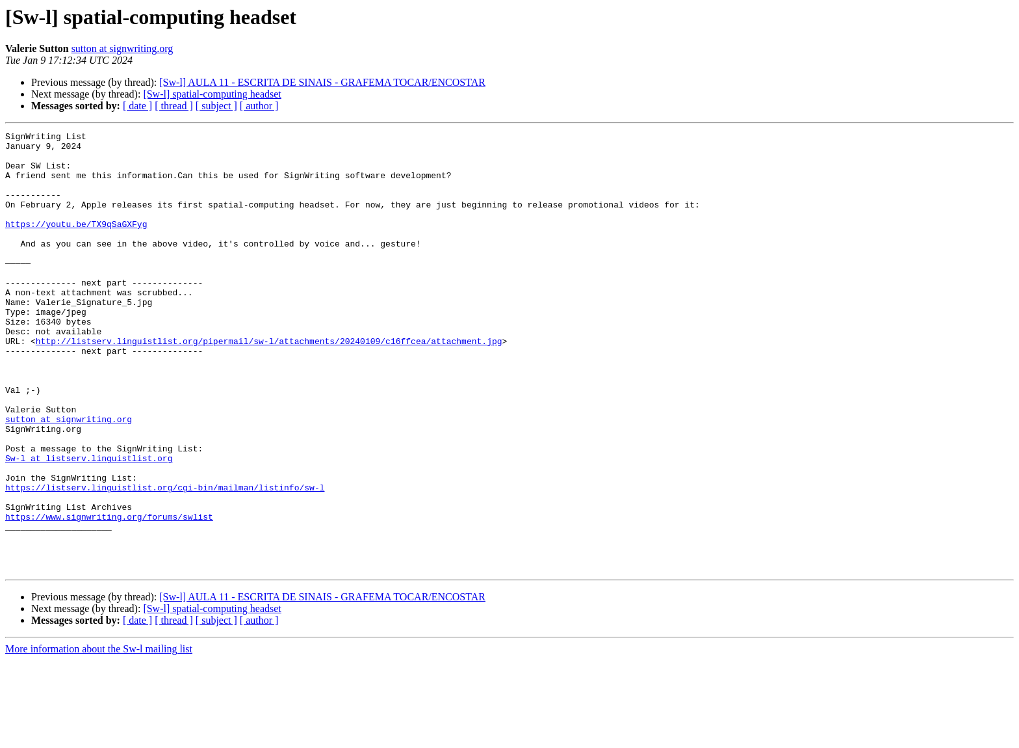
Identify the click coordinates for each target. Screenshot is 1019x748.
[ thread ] (174, 105)
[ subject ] (216, 105)
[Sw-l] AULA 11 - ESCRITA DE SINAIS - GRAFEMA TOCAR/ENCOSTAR (322, 82)
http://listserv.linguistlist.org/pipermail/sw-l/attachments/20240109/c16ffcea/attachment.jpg (269, 384)
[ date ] (137, 105)
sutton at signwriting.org (122, 48)
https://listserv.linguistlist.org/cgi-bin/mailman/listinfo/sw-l (164, 559)
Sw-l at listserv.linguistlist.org (88, 524)
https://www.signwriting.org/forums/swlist (109, 594)
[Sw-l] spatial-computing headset (212, 94)
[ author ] (259, 105)
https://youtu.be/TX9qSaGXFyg (76, 243)
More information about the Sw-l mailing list (98, 736)
